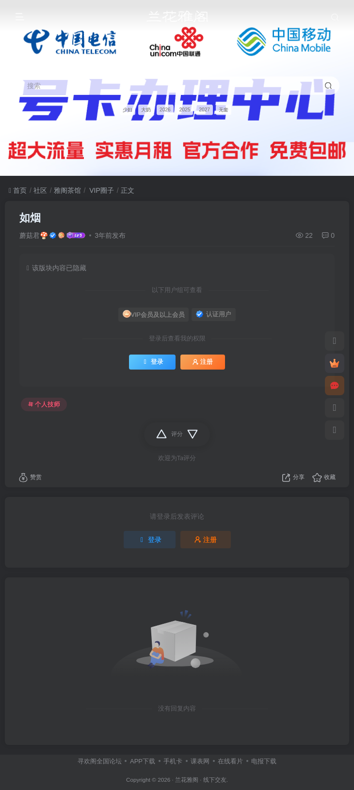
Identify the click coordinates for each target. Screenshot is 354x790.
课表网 (200, 761)
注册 (203, 361)
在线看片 (230, 761)
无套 (223, 109)
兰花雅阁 (186, 779)
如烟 (30, 218)
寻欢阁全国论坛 (100, 761)
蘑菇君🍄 (33, 235)
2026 (165, 109)
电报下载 (263, 761)
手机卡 (172, 761)
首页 (18, 190)
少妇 (127, 109)
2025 (185, 109)
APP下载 (142, 761)
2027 (204, 109)
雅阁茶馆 (67, 190)
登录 (152, 361)
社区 (40, 190)
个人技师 (44, 404)
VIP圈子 (100, 190)
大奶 (146, 109)
